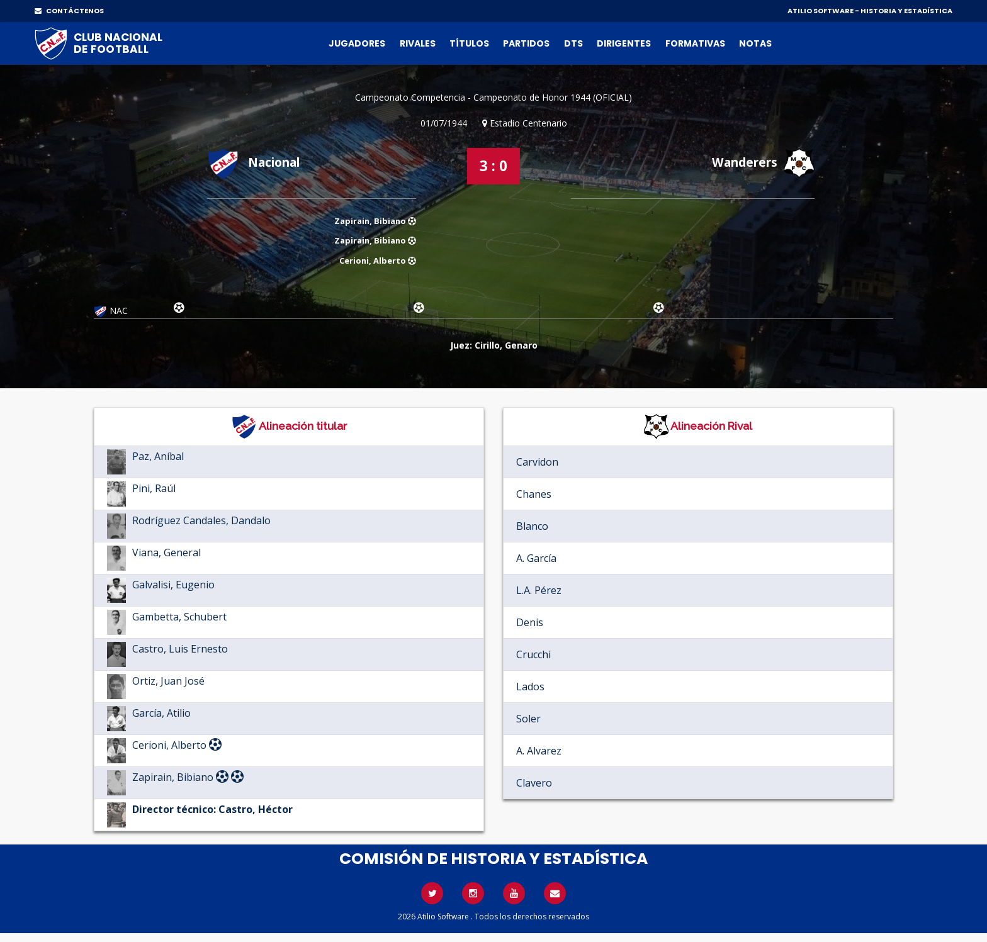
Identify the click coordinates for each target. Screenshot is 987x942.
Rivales (418, 43)
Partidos (526, 43)
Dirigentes (624, 43)
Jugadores (357, 43)
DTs (573, 43)
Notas (755, 43)
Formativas (695, 43)
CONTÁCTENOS (69, 11)
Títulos (469, 43)
